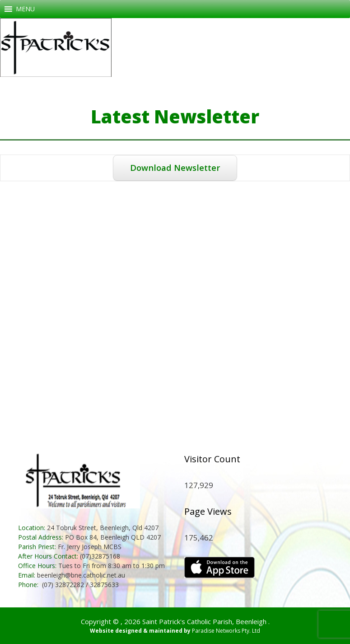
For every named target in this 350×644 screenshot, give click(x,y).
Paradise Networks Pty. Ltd (226, 631)
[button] (25, 9)
